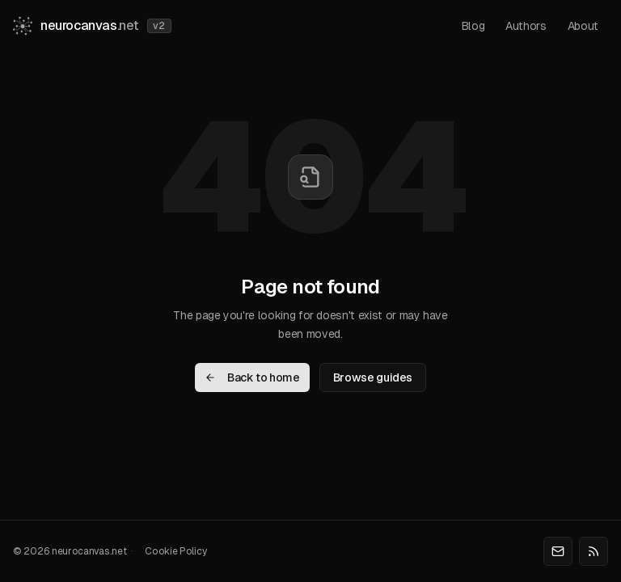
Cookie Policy (175, 551)
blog (473, 25)
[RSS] (593, 551)
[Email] (557, 551)
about (583, 25)
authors (526, 25)
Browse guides (372, 377)
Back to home (252, 377)
